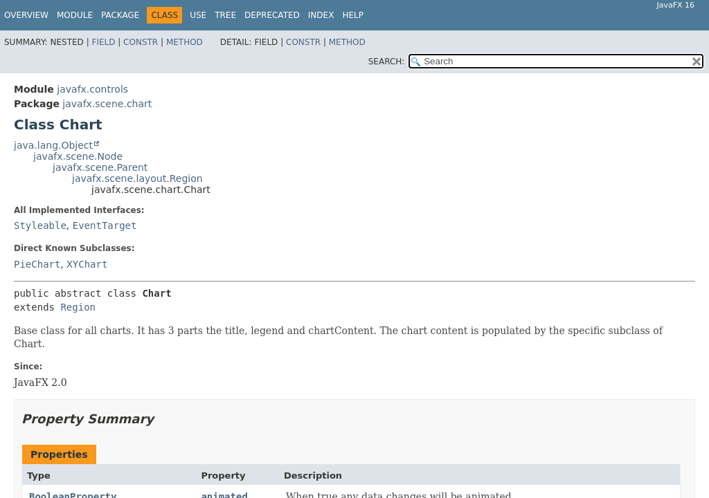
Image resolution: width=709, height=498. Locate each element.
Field (103, 42)
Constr (140, 42)
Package (120, 15)
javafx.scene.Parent (100, 167)
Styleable (40, 225)
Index (321, 15)
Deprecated (272, 15)
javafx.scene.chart (107, 103)
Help (353, 15)
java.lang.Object (53, 145)
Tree (225, 15)
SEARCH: (386, 61)
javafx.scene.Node (78, 156)
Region (78, 307)
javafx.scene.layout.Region (137, 178)
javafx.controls (92, 89)
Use (198, 15)
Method (184, 42)
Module (75, 15)
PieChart (37, 264)
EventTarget (105, 225)
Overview (26, 15)
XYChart (86, 264)
